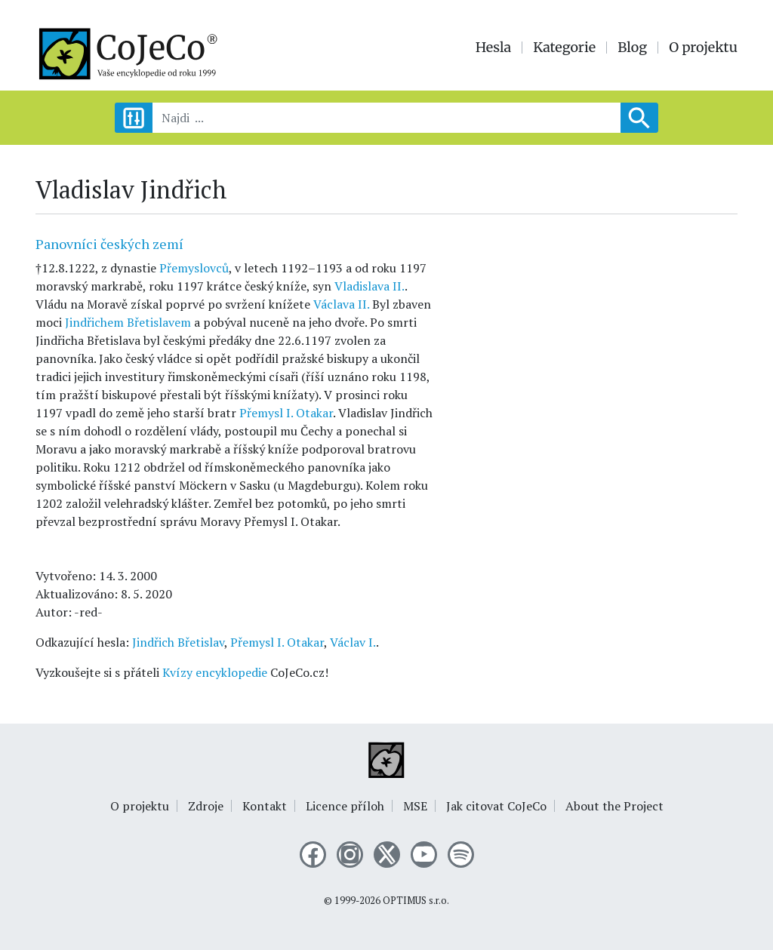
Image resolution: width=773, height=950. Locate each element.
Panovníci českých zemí (109, 244)
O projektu (703, 48)
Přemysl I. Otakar (286, 412)
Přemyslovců (194, 268)
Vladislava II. (369, 286)
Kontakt (264, 806)
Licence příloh (345, 806)
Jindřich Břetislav (178, 642)
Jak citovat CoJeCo (496, 806)
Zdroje (205, 806)
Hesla (494, 48)
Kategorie (564, 48)
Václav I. (353, 642)
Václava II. (341, 304)
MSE (415, 806)
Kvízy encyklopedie (214, 672)
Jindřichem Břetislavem (128, 322)
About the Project (614, 806)
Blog (632, 48)
